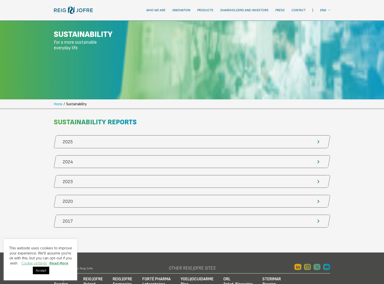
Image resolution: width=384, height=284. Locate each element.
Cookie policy (117, 265)
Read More (58, 263)
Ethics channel (283, 265)
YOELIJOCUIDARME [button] (197, 244)
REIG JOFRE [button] (93, 244)
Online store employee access (204, 265)
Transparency (311, 265)
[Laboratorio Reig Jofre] (73, 10)
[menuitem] (157, 10)
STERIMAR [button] (271, 244)
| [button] (312, 10)
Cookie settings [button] (34, 263)
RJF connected (244, 265)
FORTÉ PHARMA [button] (156, 244)
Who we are (155, 10)
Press (280, 10)
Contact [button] (298, 10)
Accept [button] (41, 270)
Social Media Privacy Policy (154, 265)
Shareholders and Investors (244, 10)
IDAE (263, 265)
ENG (325, 10)
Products (205, 10)
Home (58, 66)
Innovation (181, 10)
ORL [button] (237, 244)
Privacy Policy (90, 265)
